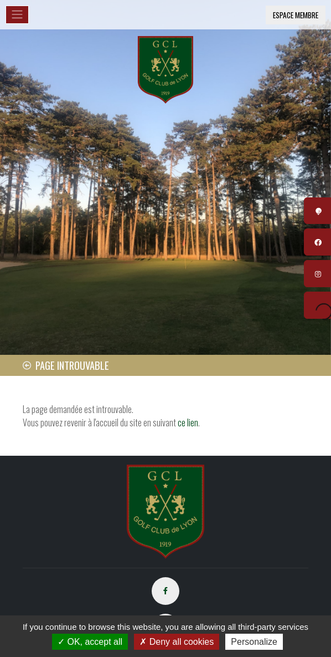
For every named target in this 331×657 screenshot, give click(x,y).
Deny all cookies (176, 641)
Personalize (254, 641)
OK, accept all (90, 641)
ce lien (188, 422)
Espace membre (295, 15)
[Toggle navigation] (17, 15)
